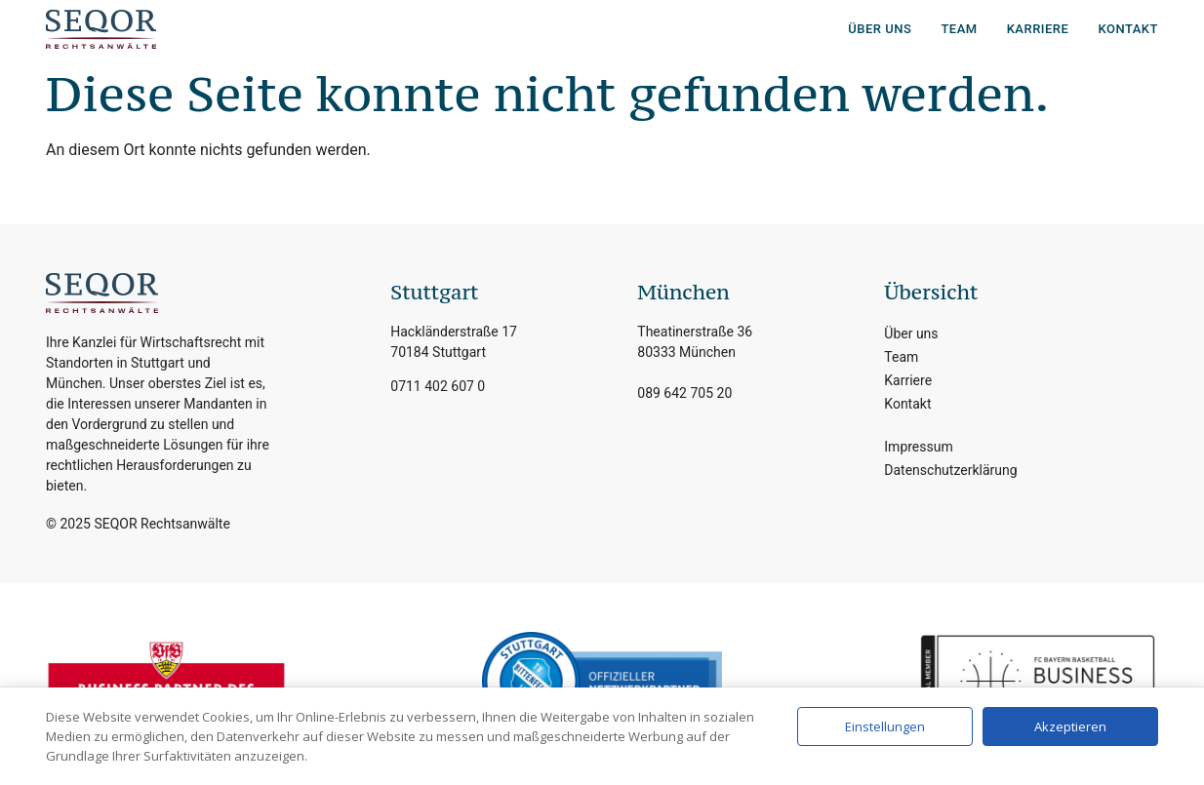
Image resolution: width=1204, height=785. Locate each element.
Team (959, 28)
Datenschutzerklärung (950, 470)
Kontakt (1128, 28)
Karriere (1038, 28)
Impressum (918, 446)
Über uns (879, 28)
